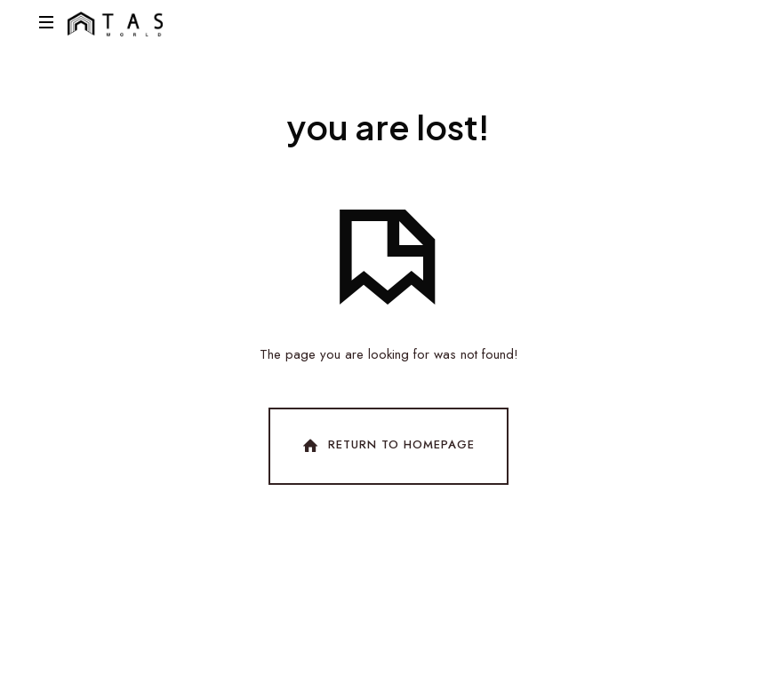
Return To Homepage (387, 445)
